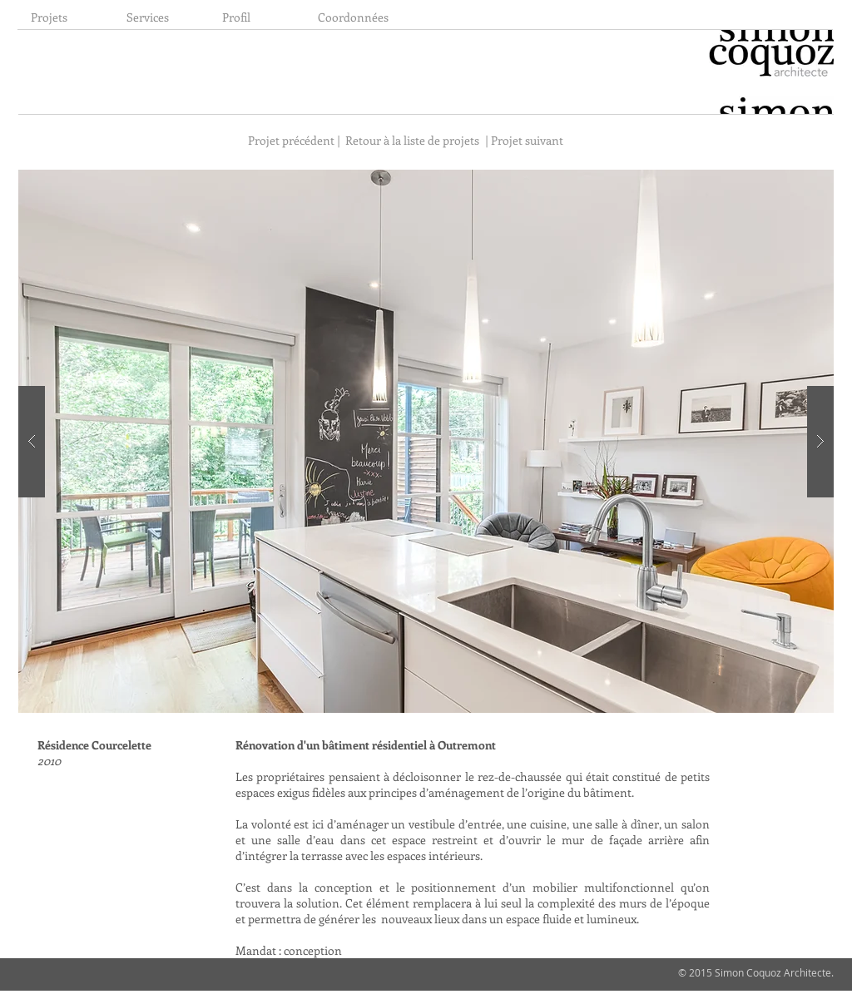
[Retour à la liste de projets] (412, 140)
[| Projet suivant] (526, 140)
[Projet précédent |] (292, 140)
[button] (426, 441)
